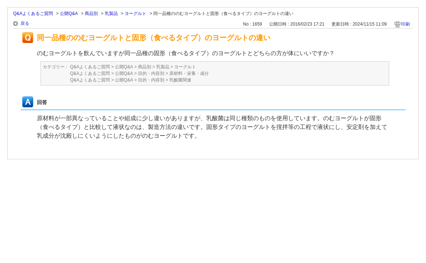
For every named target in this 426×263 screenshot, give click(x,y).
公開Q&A (69, 13)
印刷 (405, 24)
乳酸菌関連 (180, 80)
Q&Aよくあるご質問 (33, 13)
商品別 (91, 13)
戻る (24, 23)
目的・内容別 (151, 73)
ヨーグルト (135, 13)
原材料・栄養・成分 (189, 73)
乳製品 (111, 13)
